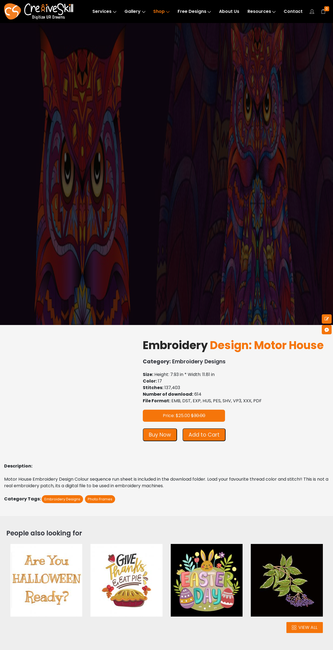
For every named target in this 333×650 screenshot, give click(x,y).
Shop (161, 11)
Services (104, 11)
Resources (261, 11)
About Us (229, 11)
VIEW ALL (304, 627)
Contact (293, 11)
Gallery (134, 11)
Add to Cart (204, 434)
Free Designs (194, 11)
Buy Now (160, 434)
